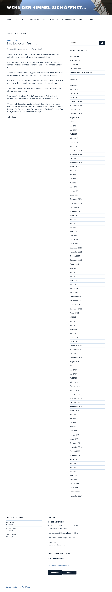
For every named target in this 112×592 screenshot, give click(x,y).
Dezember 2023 (76, 199)
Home (9, 19)
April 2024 (73, 183)
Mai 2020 (73, 374)
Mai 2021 (73, 325)
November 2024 (76, 154)
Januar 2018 (74, 488)
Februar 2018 (74, 484)
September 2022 (76, 260)
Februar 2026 (75, 93)
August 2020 (74, 362)
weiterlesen (12, 117)
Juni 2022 (73, 272)
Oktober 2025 (75, 110)
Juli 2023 (73, 219)
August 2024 (74, 166)
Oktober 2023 (75, 207)
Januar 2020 (74, 390)
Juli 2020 (73, 366)
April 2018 (73, 476)
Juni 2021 (73, 321)
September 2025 (76, 114)
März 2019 (73, 431)
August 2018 (74, 459)
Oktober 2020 (75, 354)
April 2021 (73, 329)
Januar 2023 (74, 244)
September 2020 (76, 358)
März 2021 (73, 333)
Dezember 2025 (76, 101)
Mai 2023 (73, 227)
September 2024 (76, 162)
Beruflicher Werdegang (36, 19)
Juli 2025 (73, 122)
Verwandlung (74, 56)
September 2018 (76, 455)
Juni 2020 (73, 370)
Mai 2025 (73, 130)
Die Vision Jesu (75, 68)
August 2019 (74, 410)
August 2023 (74, 215)
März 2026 (74, 89)
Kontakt (90, 19)
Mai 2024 (73, 179)
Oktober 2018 (75, 451)
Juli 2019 (73, 415)
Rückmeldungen (68, 19)
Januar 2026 (74, 97)
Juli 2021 (73, 317)
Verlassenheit (75, 60)
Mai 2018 (73, 471)
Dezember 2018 (75, 443)
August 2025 (74, 118)
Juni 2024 (73, 175)
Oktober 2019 (75, 402)
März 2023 (73, 236)
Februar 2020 (75, 386)
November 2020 (76, 349)
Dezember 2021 (75, 297)
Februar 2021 (74, 337)
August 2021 (74, 313)
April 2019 (73, 427)
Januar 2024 (74, 195)
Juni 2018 (73, 467)
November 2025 (76, 105)
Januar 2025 (74, 146)
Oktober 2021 (75, 305)
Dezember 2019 (75, 394)
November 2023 (76, 203)
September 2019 (76, 406)
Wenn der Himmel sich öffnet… (46, 7)
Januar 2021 (74, 341)
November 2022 (76, 252)
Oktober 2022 (75, 256)
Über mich (19, 19)
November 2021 (75, 301)
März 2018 (73, 480)
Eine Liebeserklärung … (22, 43)
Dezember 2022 (76, 248)
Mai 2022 (73, 276)
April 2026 (73, 85)
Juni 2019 (73, 419)
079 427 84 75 (53, 542)
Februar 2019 (74, 435)
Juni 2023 (73, 223)
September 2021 (76, 309)
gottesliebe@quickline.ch (57, 545)
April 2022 (73, 280)
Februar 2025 (75, 142)
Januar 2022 (74, 292)
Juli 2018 (73, 463)
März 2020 (74, 382)
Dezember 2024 (76, 150)
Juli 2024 (73, 170)
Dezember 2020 (76, 345)
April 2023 (73, 231)
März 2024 (74, 187)
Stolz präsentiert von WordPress (18, 587)
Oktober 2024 (75, 158)
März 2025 (74, 138)
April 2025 (73, 134)
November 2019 (76, 398)
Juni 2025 (73, 126)
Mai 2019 (73, 423)
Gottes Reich (74, 64)
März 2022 (73, 284)
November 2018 (76, 447)
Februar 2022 (74, 288)
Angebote (54, 19)
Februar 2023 (74, 240)
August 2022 (74, 264)
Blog (80, 19)
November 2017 (75, 496)
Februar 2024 (75, 191)
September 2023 (76, 211)
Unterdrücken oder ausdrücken (81, 72)
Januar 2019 (74, 439)
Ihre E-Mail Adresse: (56, 558)
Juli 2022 (73, 268)
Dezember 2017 (75, 492)
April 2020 (73, 378)
